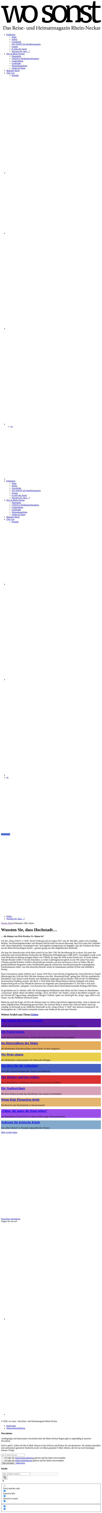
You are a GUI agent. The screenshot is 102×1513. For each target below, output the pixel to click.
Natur (14, 37)
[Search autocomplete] (44, 1474)
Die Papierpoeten (13, 1031)
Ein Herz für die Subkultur (19, 1065)
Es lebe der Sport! (19, 49)
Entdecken (10, 34)
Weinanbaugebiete (19, 66)
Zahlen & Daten (18, 68)
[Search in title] (4, 1491)
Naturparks (16, 56)
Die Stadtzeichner (13, 1088)
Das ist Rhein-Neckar (15, 54)
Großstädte (16, 63)
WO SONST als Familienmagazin (26, 44)
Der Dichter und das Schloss (20, 1077)
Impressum (11, 1426)
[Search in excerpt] (4, 1501)
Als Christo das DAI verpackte (22, 1020)
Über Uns (10, 73)
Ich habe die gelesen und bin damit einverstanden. (35, 1458)
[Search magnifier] (4, 1478)
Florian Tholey (7, 923)
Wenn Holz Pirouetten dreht (20, 1099)
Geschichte (16, 42)
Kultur (14, 39)
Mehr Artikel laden (9, 1132)
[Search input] (16, 1474)
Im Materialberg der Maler (19, 1043)
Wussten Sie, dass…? (21, 51)
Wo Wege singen (12, 1054)
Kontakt (15, 75)
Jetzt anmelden (8, 1463)
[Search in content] (4, 1496)
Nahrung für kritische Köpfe (20, 1122)
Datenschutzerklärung (15, 1428)
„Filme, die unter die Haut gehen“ (24, 1111)
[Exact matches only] (4, 1486)
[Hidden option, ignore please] (4, 1506)
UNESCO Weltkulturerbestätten (25, 58)
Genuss (15, 46)
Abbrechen (20, 1463)
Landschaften (17, 61)
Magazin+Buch (13, 70)
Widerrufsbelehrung (23, 1460)
